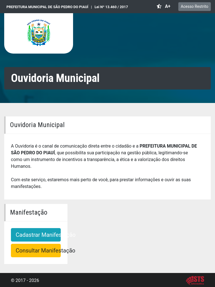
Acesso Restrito (194, 6)
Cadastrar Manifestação (38, 234)
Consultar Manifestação (38, 250)
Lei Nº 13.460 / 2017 (111, 7)
